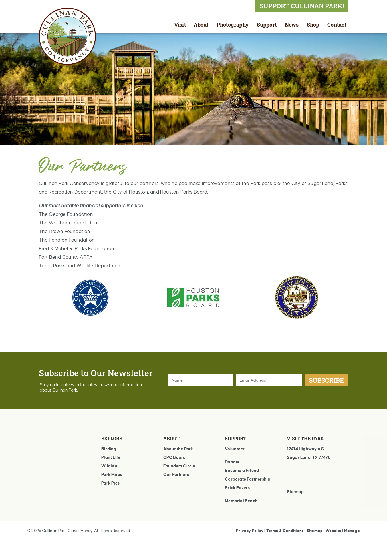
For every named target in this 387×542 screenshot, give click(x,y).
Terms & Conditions (285, 531)
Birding (108, 449)
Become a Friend (242, 470)
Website (333, 531)
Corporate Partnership (247, 479)
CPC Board (174, 457)
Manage (352, 531)
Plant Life (110, 457)
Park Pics (110, 483)
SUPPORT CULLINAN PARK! (302, 6)
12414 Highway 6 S (305, 449)
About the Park (178, 449)
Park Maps (111, 474)
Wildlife (109, 466)
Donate (232, 462)
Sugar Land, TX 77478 (309, 457)
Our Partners (176, 474)
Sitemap (295, 491)
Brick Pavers (237, 487)
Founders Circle (179, 466)
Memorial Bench (241, 501)
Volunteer (235, 449)
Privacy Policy (249, 531)
